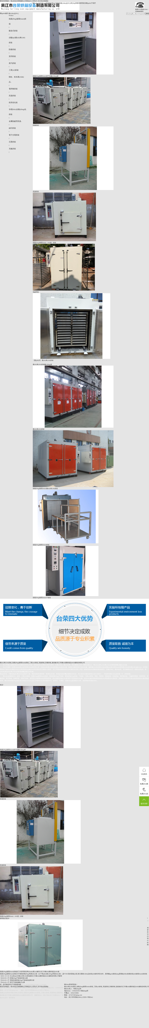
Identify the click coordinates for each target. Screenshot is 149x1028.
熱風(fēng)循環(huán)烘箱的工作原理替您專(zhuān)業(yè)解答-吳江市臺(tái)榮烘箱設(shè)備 (29, 971)
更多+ (2, 685)
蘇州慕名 (12, 998)
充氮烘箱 (12, 149)
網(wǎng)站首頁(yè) (39, 3)
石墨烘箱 (12, 142)
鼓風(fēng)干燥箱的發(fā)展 (19, 978)
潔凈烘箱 (12, 56)
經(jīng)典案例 (75, 3)
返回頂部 (144, 801)
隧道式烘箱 (13, 31)
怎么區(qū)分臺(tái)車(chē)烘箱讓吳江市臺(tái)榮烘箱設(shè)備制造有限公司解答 (36, 976)
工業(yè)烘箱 (14, 70)
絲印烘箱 (12, 128)
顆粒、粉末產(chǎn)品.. (16, 79)
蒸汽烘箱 (12, 63)
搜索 (147, 13)
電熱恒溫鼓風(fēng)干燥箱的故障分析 (22, 980)
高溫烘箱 (49, 3)
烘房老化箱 (13, 102)
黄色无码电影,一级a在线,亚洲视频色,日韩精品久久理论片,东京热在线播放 (24, 1)
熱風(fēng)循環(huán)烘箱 (17, 21)
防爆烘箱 (12, 49)
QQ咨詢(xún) (144, 774)
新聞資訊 (83, 3)
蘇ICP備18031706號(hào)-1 (51, 995)
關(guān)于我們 (91, 3)
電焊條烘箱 (13, 89)
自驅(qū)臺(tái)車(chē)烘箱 (17, 40)
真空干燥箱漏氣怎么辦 (17, 982)
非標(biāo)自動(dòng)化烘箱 (17, 111)
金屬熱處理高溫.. (15, 121)
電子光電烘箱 (56, 3)
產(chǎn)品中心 (66, 3)
